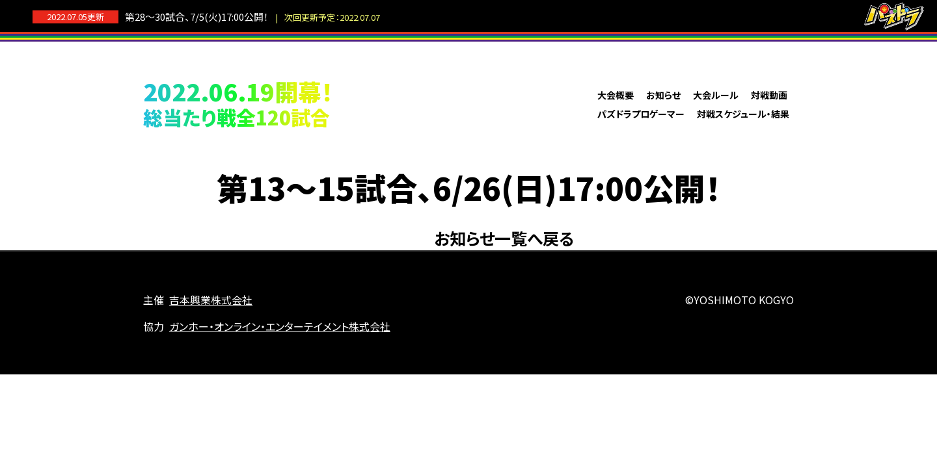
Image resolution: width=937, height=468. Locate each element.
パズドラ (894, 17)
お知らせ (663, 94)
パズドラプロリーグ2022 (468, 103)
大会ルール (716, 94)
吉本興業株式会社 (210, 299)
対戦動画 (769, 94)
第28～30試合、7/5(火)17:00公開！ (252, 16)
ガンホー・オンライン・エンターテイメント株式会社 (279, 326)
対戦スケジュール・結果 (743, 113)
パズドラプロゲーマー (641, 113)
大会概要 (615, 94)
